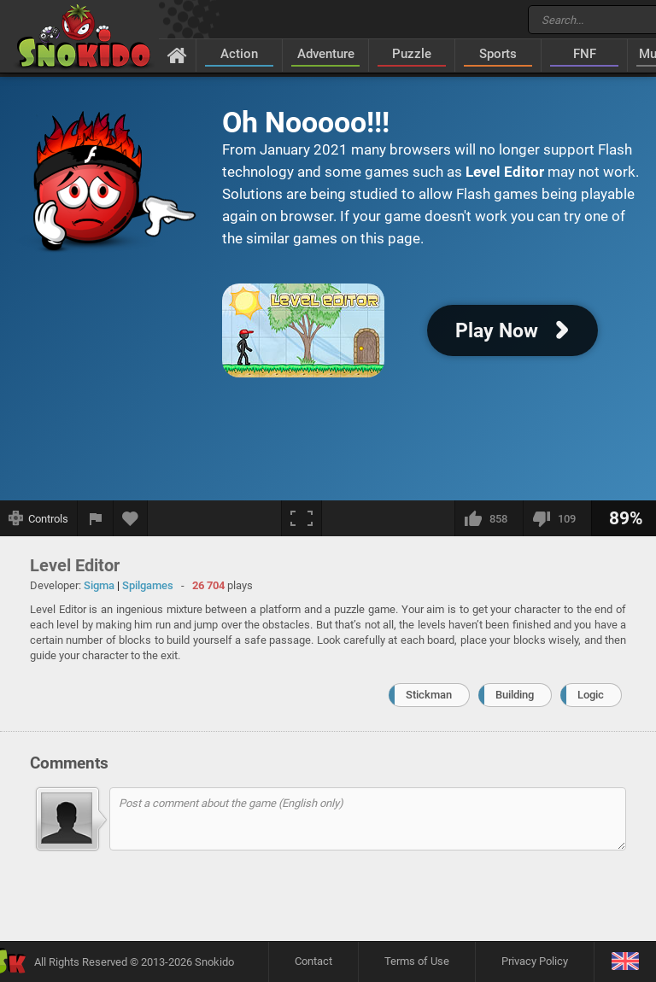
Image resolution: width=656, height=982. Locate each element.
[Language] (625, 962)
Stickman (429, 694)
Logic (590, 694)
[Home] (177, 55)
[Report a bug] (96, 518)
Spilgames (147, 585)
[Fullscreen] (301, 518)
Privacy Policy (534, 961)
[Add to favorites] (131, 518)
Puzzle (411, 53)
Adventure (325, 53)
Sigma (99, 585)
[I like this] (488, 518)
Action (239, 53)
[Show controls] (39, 518)
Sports (498, 53)
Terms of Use (416, 961)
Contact (313, 961)
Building (514, 694)
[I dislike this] (557, 518)
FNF (584, 53)
